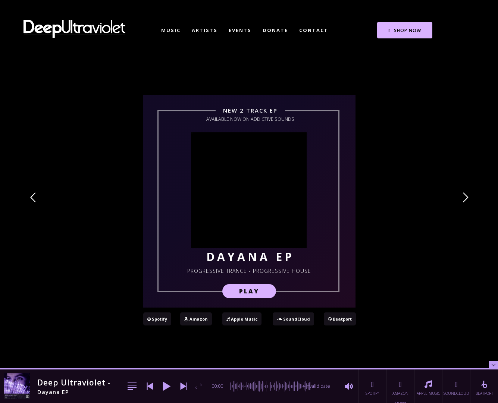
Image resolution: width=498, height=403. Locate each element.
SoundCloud (293, 319)
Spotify (157, 319)
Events (240, 30)
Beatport (340, 319)
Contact (313, 30)
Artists (204, 30)
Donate (275, 30)
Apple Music (241, 319)
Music (171, 30)
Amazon (196, 319)
